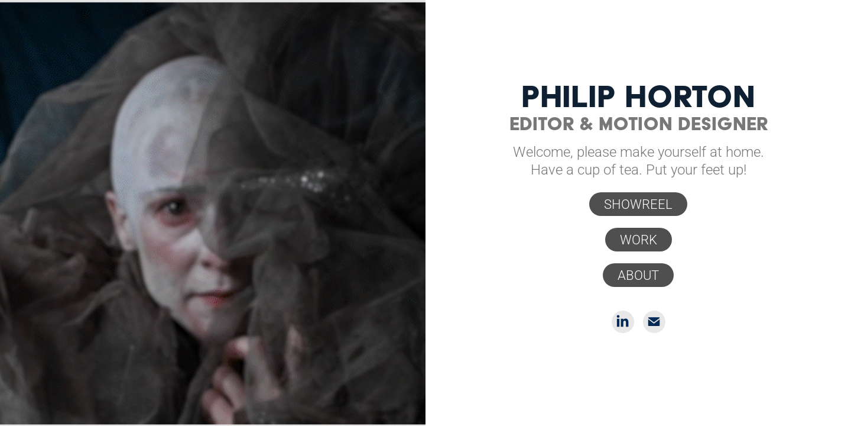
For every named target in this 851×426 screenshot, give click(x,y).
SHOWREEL (638, 203)
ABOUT (638, 274)
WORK (638, 239)
